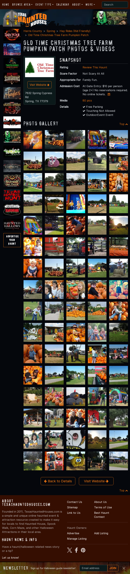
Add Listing (101, 533)
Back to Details (58, 481)
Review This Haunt (95, 67)
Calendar (62, 4)
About (76, 4)
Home (5, 4)
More (89, 4)
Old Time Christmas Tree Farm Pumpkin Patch (58, 35)
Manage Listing (76, 538)
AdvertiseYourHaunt (12, 240)
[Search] (115, 4)
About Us (100, 502)
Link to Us (73, 512)
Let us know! (10, 557)
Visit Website (39, 84)
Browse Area (21, 4)
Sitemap (72, 507)
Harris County (33, 31)
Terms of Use (103, 507)
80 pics (87, 100)
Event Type (43, 4)
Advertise (73, 533)
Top (123, 124)
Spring (51, 31)
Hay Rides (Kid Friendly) (75, 31)
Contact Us (74, 502)
